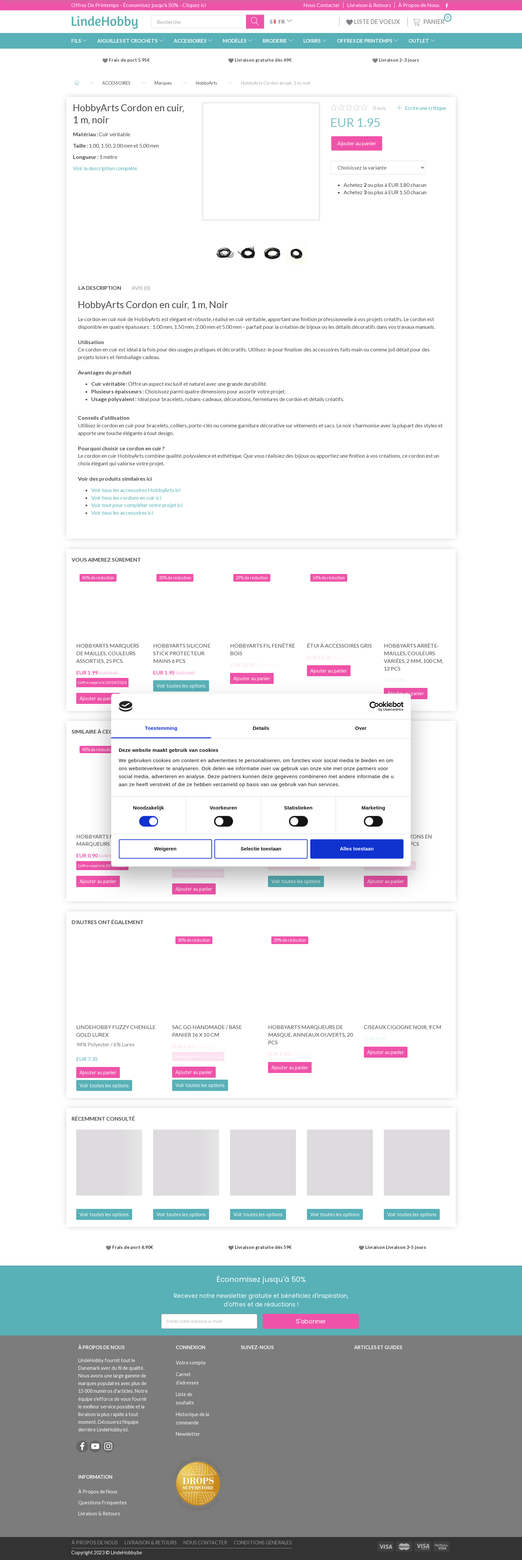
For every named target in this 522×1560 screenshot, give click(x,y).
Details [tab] (261, 728)
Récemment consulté (103, 1118)
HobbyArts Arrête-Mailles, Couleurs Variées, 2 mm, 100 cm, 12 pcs (413, 657)
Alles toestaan (357, 849)
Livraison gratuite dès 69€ (264, 60)
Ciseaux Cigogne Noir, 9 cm (402, 1027)
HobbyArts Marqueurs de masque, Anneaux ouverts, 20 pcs (310, 1034)
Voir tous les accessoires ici (122, 512)
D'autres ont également (107, 922)
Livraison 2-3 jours (399, 60)
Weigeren (165, 849)
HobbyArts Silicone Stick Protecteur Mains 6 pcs (181, 653)
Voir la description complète (105, 168)
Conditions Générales (263, 1542)
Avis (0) (140, 287)
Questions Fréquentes (102, 1502)
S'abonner (311, 1321)
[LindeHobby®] (104, 20)
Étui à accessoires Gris (339, 645)
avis (379, 108)
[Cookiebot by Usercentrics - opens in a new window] (374, 706)
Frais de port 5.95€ (129, 60)
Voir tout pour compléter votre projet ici (136, 505)
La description (99, 287)
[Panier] (431, 21)
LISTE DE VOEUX (373, 21)
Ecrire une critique (425, 108)
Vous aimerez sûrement (106, 559)
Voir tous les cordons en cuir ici (126, 497)
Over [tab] (361, 728)
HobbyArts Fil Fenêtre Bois (262, 649)
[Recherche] (255, 21)
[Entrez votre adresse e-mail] (209, 1321)
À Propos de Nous (418, 5)
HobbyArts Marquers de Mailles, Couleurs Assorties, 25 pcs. (107, 653)
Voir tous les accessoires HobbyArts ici (135, 490)
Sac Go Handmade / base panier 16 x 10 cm (207, 1031)
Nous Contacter (321, 5)
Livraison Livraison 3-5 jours (395, 1247)
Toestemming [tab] (161, 728)
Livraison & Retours (369, 5)
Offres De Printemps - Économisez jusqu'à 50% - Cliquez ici (138, 5)
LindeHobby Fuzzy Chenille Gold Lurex (115, 1031)
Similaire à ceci (93, 731)
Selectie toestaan (261, 849)
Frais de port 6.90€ (132, 1247)
